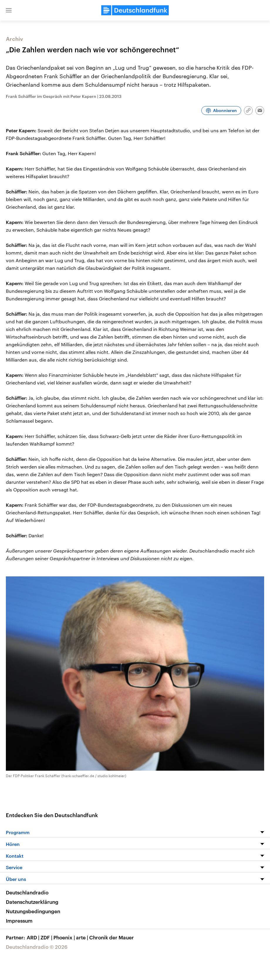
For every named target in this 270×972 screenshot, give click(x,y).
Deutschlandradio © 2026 (37, 947)
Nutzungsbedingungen (33, 911)
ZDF (47, 937)
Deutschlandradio (27, 892)
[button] (9, 10)
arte (82, 937)
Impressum (19, 921)
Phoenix (64, 937)
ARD (34, 937)
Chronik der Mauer (111, 937)
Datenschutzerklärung (32, 902)
